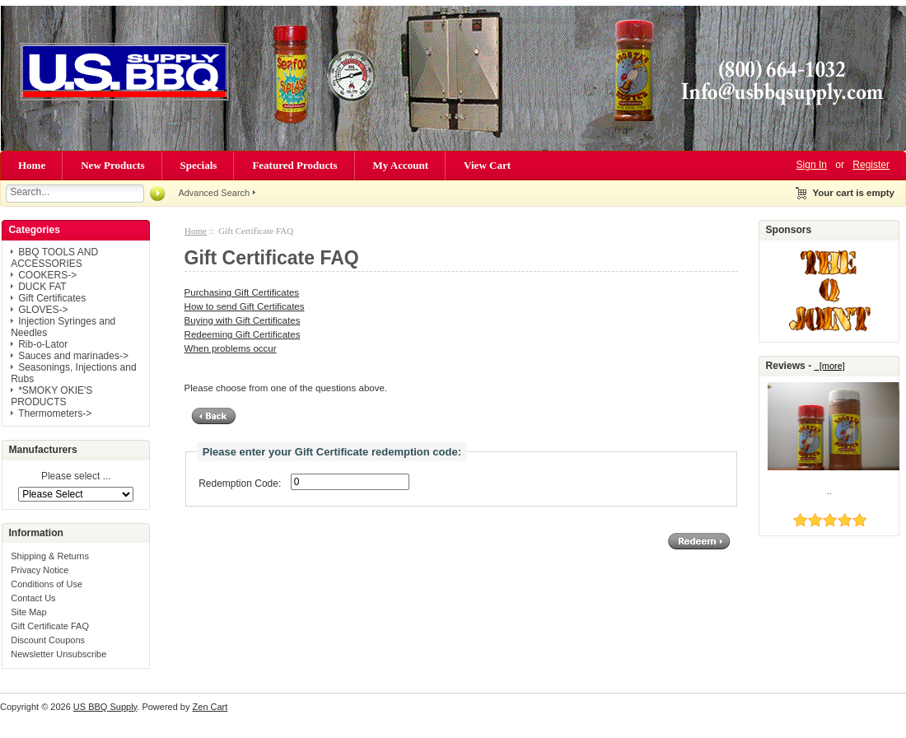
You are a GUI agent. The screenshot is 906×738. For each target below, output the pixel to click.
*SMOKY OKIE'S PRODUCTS (51, 396)
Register (871, 164)
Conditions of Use (46, 584)
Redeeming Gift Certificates (242, 334)
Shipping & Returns (50, 556)
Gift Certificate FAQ (50, 626)
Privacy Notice (39, 570)
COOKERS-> (47, 275)
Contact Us (33, 598)
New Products (112, 165)
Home (31, 165)
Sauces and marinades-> (73, 356)
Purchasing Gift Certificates (242, 292)
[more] (830, 366)
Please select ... (76, 477)
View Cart (487, 165)
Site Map (28, 612)
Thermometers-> (54, 413)
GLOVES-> (43, 309)
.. (829, 491)
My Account (401, 165)
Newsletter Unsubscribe (58, 654)
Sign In (811, 164)
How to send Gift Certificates (244, 306)
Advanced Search (214, 193)
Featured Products (294, 165)
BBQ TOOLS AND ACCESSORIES (54, 257)
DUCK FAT (42, 286)
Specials (198, 165)
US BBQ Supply (105, 707)
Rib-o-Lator (43, 344)
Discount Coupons (48, 640)
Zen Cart (210, 707)
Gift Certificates (52, 298)
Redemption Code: (239, 483)
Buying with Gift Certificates (242, 320)
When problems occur (230, 348)
